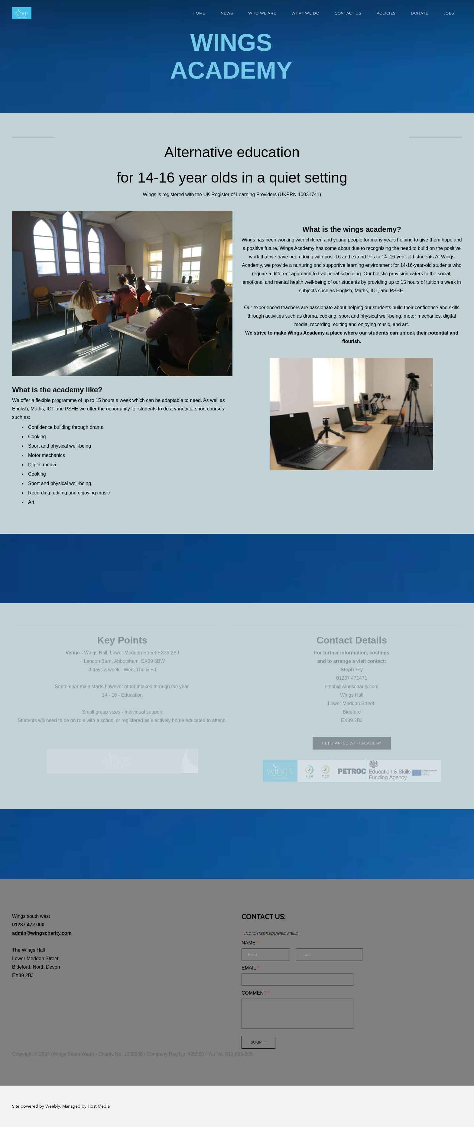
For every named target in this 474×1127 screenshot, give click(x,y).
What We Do (305, 13)
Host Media (99, 1106)
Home (199, 13)
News (227, 13)
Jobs (449, 13)
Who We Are (262, 13)
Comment (256, 993)
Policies (385, 13)
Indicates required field (270, 933)
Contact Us (348, 13)
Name (250, 943)
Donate (419, 13)
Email (250, 968)
